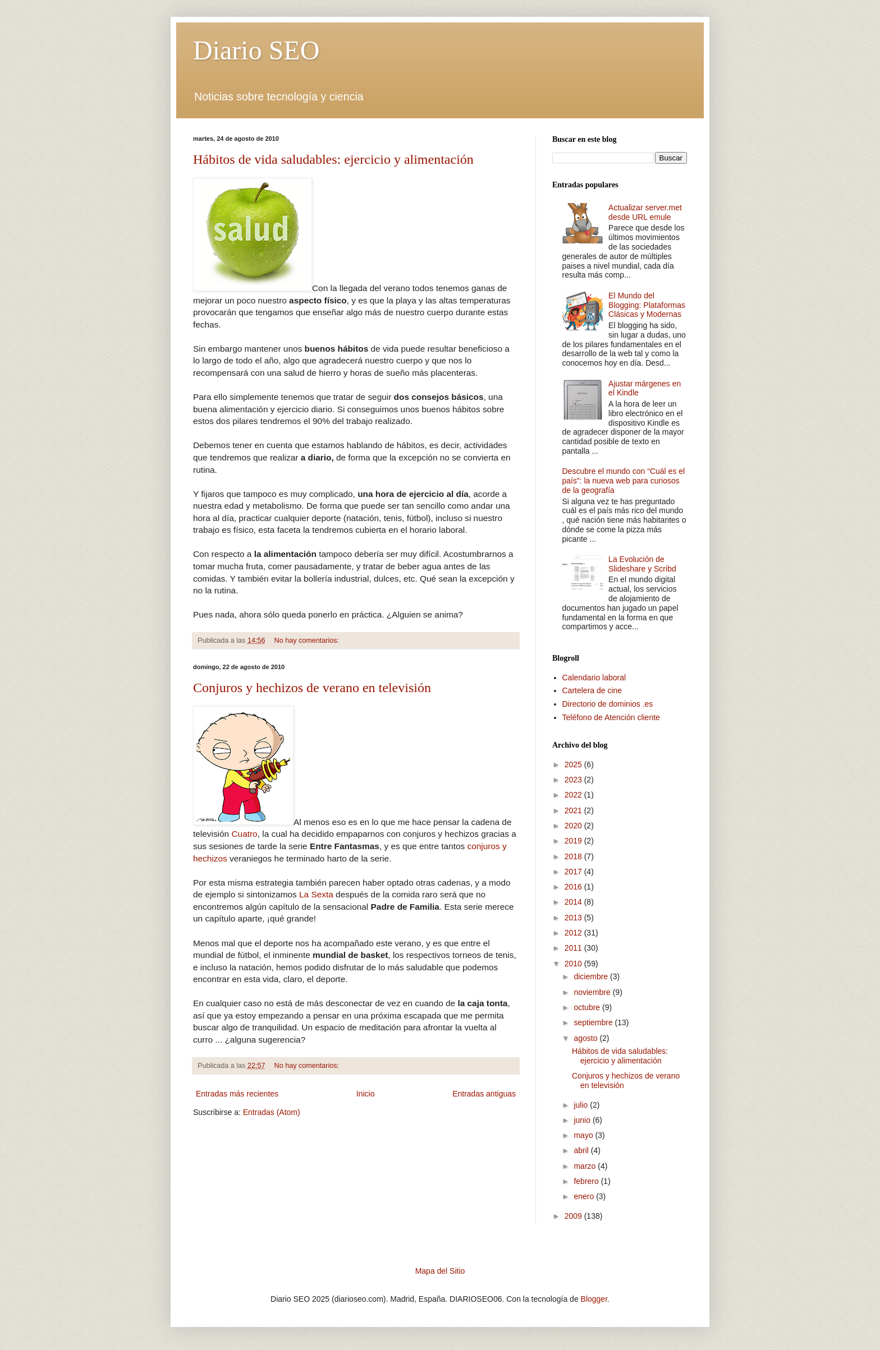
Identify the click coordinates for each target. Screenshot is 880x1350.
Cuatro (244, 833)
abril (582, 1150)
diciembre (592, 976)
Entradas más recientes (237, 1093)
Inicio (365, 1093)
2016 (574, 886)
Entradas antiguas (484, 1093)
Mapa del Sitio (440, 1270)
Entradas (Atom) (271, 1112)
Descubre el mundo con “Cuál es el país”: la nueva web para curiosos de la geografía (623, 481)
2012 (574, 932)
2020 (574, 825)
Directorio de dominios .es (607, 703)
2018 (574, 856)
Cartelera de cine (592, 690)
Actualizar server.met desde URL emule (645, 212)
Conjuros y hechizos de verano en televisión (312, 687)
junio (583, 1120)
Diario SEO (256, 50)
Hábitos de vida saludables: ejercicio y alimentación (333, 159)
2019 (574, 840)
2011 (574, 947)
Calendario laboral (594, 677)
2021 (574, 810)
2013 (574, 917)
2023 (574, 779)
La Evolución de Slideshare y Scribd (642, 564)
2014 (574, 901)
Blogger (594, 1298)
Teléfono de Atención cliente (611, 717)
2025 (574, 764)
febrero (587, 1181)
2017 (574, 871)
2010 (574, 963)
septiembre (594, 1022)
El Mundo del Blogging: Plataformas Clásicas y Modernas (646, 305)
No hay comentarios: (307, 640)
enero (585, 1196)
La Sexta (316, 894)
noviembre (593, 992)
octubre (588, 1007)
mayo (584, 1135)
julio (582, 1104)
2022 (574, 794)
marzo (586, 1166)
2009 (574, 1215)
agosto (586, 1038)
